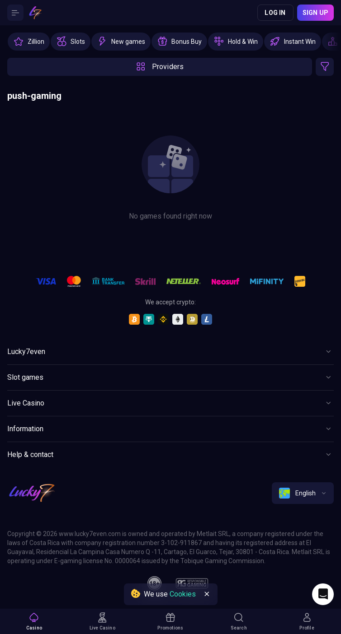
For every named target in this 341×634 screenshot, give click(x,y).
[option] (28, 42)
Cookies (183, 594)
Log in (275, 12)
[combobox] (303, 493)
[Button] (15, 13)
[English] (303, 493)
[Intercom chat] (323, 594)
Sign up (315, 12)
